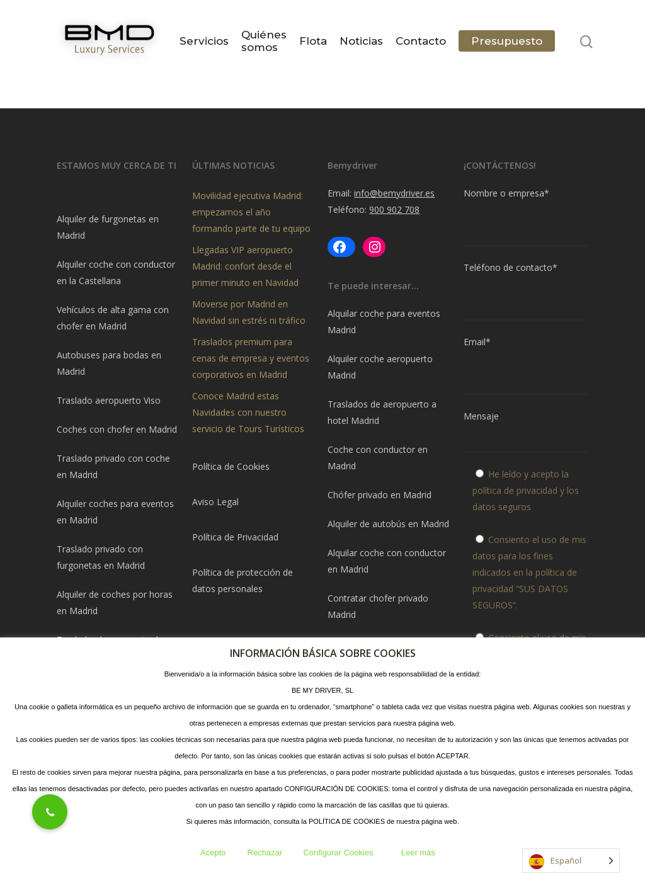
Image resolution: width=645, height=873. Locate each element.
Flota (313, 41)
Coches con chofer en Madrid (117, 429)
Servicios (204, 41)
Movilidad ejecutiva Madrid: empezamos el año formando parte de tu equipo (251, 212)
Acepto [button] (212, 852)
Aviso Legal (215, 502)
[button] (49, 812)
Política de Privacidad (235, 537)
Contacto (421, 41)
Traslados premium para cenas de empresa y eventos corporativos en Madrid (250, 358)
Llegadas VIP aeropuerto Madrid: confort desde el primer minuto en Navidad (245, 266)
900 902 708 (394, 209)
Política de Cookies (231, 466)
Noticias (361, 41)
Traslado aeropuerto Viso (109, 400)
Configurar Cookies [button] (338, 852)
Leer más (418, 852)
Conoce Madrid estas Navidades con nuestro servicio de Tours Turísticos (248, 412)
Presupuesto (506, 41)
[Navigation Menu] (620, 41)
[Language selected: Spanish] (571, 860)
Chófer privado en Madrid (379, 495)
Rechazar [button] (265, 852)
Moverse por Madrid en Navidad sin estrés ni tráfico (248, 312)
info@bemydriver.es (394, 193)
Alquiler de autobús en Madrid (388, 524)
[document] (119, 193)
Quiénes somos (264, 41)
